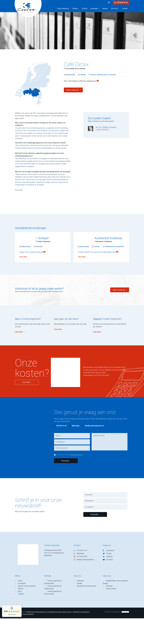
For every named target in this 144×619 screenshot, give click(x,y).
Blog (20, 592)
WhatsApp (74, 426)
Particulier (80, 581)
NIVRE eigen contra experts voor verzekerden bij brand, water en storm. (49, 612)
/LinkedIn (109, 557)
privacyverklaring (77, 455)
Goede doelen (111, 589)
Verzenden (65, 461)
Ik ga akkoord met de (69, 455)
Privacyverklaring (28, 615)
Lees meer (19, 332)
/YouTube (109, 560)
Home (21, 581)
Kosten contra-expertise (27, 587)
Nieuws (21, 589)
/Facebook (110, 551)
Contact (21, 595)
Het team (109, 587)
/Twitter (109, 554)
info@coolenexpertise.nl (93, 426)
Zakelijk (80, 584)
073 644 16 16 (121, 2)
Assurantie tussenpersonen (87, 587)
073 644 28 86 (82, 557)
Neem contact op (72, 90)
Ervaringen (22, 584)
